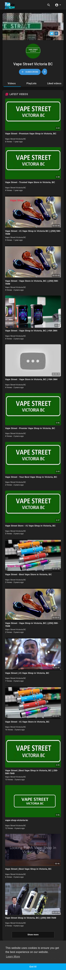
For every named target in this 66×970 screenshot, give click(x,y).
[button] (58, 4)
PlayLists (31, 83)
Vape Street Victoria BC (33, 64)
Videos (12, 83)
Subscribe (29, 71)
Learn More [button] (13, 956)
